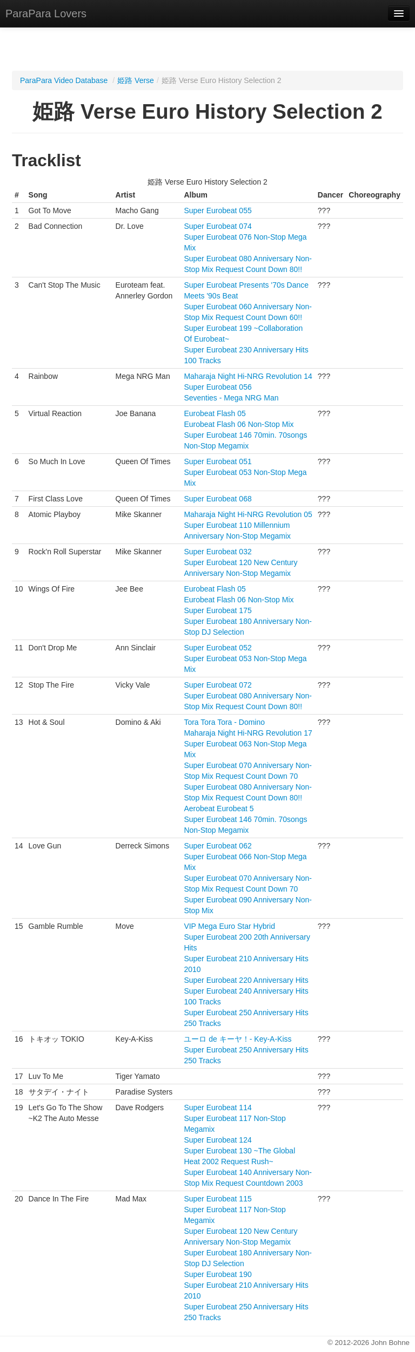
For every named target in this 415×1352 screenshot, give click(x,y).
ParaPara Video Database (64, 80)
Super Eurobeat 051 (217, 461)
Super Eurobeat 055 (217, 210)
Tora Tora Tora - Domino (224, 722)
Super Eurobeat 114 (217, 1107)
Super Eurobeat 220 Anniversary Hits (246, 980)
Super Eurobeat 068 (217, 498)
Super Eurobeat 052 (217, 647)
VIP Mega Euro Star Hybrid (229, 926)
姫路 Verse (135, 80)
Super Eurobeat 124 (217, 1140)
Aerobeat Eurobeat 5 (218, 808)
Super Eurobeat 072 (217, 685)
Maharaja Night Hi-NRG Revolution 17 (248, 733)
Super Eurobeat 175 (217, 610)
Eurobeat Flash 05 (214, 413)
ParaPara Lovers (45, 13)
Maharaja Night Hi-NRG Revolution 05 (248, 514)
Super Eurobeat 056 (217, 387)
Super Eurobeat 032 (217, 551)
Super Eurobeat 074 (217, 226)
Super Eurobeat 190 (217, 1274)
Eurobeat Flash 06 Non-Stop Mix (238, 424)
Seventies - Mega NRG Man (231, 397)
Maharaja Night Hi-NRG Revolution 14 (248, 376)
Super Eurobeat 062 (217, 845)
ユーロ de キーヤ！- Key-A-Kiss (237, 1039)
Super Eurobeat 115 (217, 1198)
